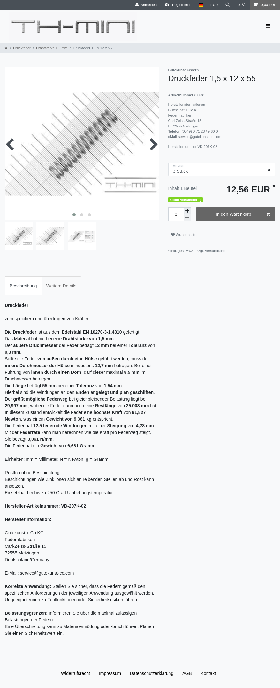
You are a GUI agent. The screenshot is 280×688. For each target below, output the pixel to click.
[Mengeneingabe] (176, 214)
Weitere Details (61, 285)
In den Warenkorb (243, 214)
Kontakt (208, 673)
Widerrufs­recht (75, 673)
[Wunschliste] (242, 5)
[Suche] (228, 5)
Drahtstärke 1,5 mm (51, 48)
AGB (187, 673)
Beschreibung (23, 285)
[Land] (201, 5)
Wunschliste (184, 235)
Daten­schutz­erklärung (151, 673)
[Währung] (214, 5)
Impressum (110, 673)
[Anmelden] (146, 5)
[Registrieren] (178, 5)
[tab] (23, 285)
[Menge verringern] (187, 217)
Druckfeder (22, 48)
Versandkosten (216, 251)
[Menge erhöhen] (187, 210)
